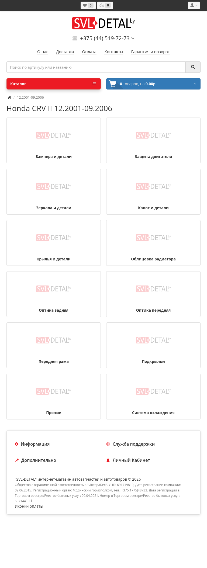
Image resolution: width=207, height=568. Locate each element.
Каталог (53, 84)
